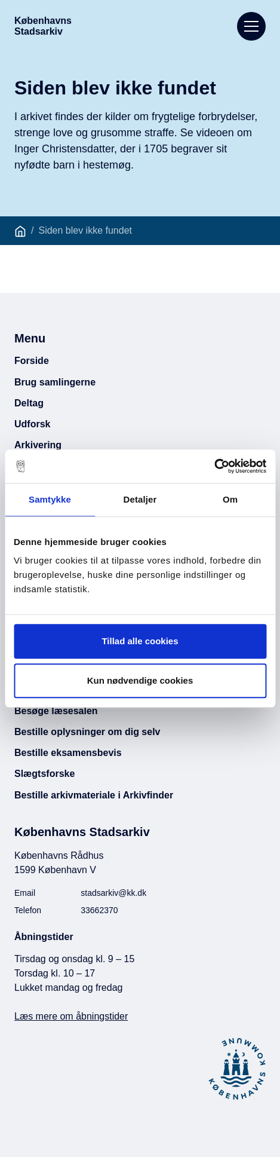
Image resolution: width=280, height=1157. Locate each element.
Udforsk (32, 424)
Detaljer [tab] (140, 499)
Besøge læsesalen (56, 711)
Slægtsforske (44, 774)
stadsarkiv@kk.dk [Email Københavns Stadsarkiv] (113, 893)
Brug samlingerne (55, 382)
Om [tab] (230, 499)
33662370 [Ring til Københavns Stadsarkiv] (99, 910)
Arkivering (37, 445)
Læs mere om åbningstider (71, 1016)
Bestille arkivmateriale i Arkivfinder (93, 795)
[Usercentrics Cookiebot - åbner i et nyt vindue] (214, 466)
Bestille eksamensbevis (68, 753)
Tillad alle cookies (139, 641)
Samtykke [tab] (50, 499)
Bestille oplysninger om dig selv (87, 732)
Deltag (29, 403)
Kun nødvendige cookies (140, 680)
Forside (31, 361)
